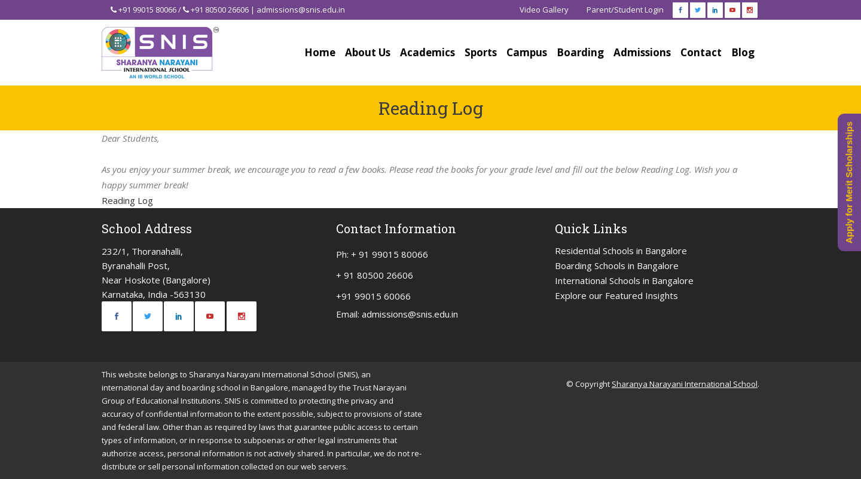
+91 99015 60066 (373, 296)
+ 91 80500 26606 (374, 275)
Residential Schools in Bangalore (621, 251)
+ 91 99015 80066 (389, 254)
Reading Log (127, 200)
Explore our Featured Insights (616, 295)
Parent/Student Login (625, 9)
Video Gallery (544, 9)
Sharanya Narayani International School (685, 384)
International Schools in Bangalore (624, 280)
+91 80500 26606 (220, 9)
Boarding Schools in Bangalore (617, 265)
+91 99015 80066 (147, 9)
